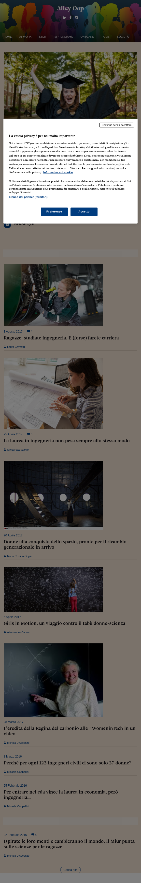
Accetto (84, 211)
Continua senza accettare (117, 125)
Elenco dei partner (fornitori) (28, 196)
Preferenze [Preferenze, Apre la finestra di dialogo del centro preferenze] (54, 211)
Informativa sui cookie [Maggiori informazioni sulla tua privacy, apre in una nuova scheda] (58, 172)
